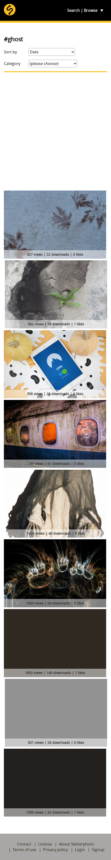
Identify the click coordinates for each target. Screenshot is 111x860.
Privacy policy (55, 849)
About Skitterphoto (76, 844)
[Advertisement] (55, 131)
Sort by (10, 52)
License (45, 844)
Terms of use (24, 849)
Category (12, 63)
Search (73, 10)
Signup (98, 849)
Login (80, 849)
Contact (24, 844)
